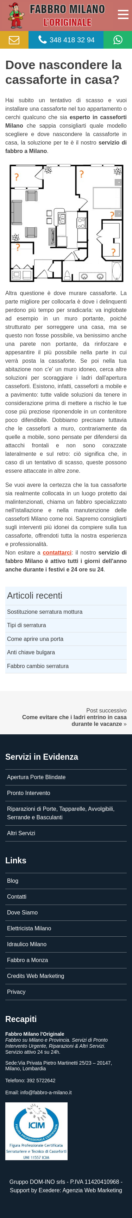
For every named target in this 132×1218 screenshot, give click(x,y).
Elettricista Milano (29, 928)
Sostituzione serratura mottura (44, 612)
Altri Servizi (21, 833)
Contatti (16, 897)
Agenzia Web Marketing (92, 1190)
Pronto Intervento (28, 793)
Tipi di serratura (26, 625)
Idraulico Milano (26, 944)
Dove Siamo (22, 913)
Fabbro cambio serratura (38, 666)
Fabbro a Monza (27, 960)
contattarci (57, 553)
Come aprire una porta (35, 639)
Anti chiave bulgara (31, 652)
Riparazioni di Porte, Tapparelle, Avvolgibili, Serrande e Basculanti (60, 813)
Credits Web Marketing (35, 976)
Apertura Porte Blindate (36, 777)
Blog (12, 881)
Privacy (16, 992)
